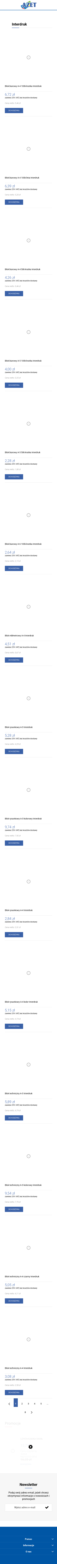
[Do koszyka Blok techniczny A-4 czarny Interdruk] (14, 1301)
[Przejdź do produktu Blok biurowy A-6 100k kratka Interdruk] (28, 515)
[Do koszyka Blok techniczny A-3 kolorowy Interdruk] (14, 1209)
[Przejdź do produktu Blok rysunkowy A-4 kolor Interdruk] (28, 973)
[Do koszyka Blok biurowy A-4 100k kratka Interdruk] (14, 110)
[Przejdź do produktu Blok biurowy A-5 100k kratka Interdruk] (28, 332)
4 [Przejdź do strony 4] (34, 1403)
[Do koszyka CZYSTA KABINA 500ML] (25, 1464)
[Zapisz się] (46, 1507)
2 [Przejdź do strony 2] (22, 1403)
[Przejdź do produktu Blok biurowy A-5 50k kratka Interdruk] (28, 423)
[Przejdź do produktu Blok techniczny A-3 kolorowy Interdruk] (28, 1156)
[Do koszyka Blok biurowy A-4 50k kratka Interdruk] (14, 293)
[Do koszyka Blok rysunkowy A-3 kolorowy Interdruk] (14, 843)
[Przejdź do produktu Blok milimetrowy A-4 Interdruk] (28, 607)
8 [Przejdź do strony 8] (25, 1412)
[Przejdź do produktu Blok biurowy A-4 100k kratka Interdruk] (28, 57)
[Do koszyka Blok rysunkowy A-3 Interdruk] (14, 751)
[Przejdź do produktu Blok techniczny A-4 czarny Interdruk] (28, 1247)
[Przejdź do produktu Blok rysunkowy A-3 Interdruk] (28, 698)
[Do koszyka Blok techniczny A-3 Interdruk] (14, 1117)
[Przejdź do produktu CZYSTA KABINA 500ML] (32, 1440)
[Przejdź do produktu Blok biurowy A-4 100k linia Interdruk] (28, 149)
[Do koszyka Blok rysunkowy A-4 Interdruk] (14, 934)
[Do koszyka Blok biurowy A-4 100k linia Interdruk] (14, 202)
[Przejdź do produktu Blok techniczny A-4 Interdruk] (28, 1339)
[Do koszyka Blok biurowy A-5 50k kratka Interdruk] (14, 476)
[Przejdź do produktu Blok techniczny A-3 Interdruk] (28, 1064)
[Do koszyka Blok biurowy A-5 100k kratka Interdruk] (14, 385)
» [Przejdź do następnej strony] (31, 1411)
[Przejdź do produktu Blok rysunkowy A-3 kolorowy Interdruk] (28, 790)
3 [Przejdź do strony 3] (28, 1403)
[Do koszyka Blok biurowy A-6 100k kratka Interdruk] (14, 568)
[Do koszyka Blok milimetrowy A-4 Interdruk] (14, 660)
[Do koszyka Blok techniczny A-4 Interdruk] (14, 1392)
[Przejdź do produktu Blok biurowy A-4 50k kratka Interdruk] (28, 240)
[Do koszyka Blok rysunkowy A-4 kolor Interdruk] (14, 1026)
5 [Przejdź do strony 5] (41, 1403)
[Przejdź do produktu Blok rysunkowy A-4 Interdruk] (28, 881)
